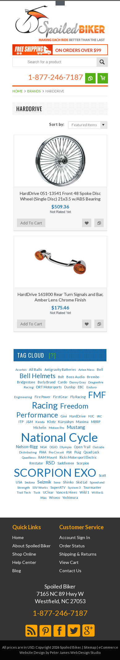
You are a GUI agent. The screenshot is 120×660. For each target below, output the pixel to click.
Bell (100, 369)
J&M (29, 422)
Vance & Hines (66, 492)
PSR (69, 452)
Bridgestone (26, 382)
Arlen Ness (86, 369)
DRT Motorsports (49, 387)
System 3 (74, 487)
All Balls (35, 369)
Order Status (72, 545)
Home (17, 91)
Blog (16, 570)
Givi (63, 416)
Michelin (39, 427)
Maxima (82, 422)
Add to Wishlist (86, 223)
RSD (50, 462)
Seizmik (44, 481)
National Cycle (59, 437)
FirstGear (60, 397)
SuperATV (57, 487)
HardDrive (77, 416)
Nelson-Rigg (27, 446)
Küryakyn (66, 421)
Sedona (30, 482)
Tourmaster (92, 487)
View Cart (69, 562)
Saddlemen (65, 463)
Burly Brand (47, 382)
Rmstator (36, 463)
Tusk (36, 492)
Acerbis (21, 369)
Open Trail (82, 447)
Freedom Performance (52, 410)
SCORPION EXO (55, 472)
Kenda (40, 422)
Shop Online (24, 554)
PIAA (42, 452)
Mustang (76, 427)
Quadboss (29, 457)
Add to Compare (99, 223)
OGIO (53, 447)
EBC (81, 387)
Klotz (51, 421)
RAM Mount (47, 457)
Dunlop (69, 387)
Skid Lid (81, 482)
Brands (34, 91)
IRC (99, 416)
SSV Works (40, 487)
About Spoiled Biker (31, 545)
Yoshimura (70, 497)
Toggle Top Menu (60, 3)
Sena (57, 482)
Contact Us (70, 570)
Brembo (93, 377)
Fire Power (43, 397)
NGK (43, 447)
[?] (52, 355)
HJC (91, 416)
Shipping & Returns (78, 554)
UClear (48, 492)
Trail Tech (24, 492)
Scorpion (83, 463)
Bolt (61, 377)
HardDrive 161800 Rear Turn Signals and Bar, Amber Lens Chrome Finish (60, 297)
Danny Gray (77, 382)
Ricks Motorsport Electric (78, 457)
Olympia (66, 447)
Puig (77, 452)
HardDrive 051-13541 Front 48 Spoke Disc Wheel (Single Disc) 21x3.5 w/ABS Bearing (60, 196)
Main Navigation (17, 77)
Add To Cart (31, 223)
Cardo (62, 382)
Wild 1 (84, 492)
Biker (60, 24)
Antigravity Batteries (60, 369)
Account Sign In (74, 537)
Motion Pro (56, 427)
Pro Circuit (56, 452)
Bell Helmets (37, 375)
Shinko (68, 482)
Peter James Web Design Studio (75, 652)
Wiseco (54, 497)
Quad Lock (91, 452)
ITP (21, 422)
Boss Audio (75, 377)
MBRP (95, 422)
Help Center (24, 562)
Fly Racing (78, 397)
